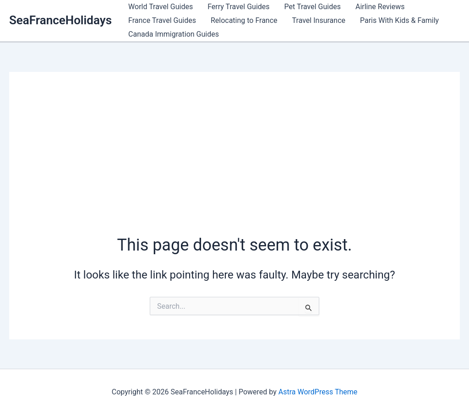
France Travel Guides (162, 20)
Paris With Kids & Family (399, 20)
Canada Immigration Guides (173, 34)
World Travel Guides (160, 6)
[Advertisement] (234, 165)
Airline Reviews (379, 6)
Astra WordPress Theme (317, 392)
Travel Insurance (318, 20)
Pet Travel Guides (312, 6)
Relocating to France (244, 20)
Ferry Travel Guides (238, 6)
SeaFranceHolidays (60, 20)
